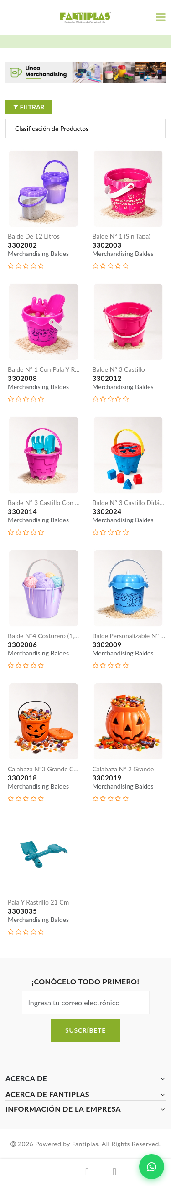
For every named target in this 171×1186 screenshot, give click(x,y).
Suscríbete (85, 1030)
